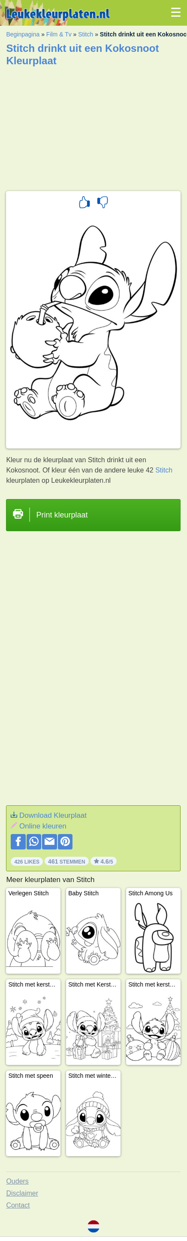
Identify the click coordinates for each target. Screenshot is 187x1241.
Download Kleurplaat (53, 815)
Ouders (17, 1181)
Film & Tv (59, 34)
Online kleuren (42, 826)
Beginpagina (22, 34)
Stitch (85, 34)
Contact (18, 1205)
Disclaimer (22, 1193)
